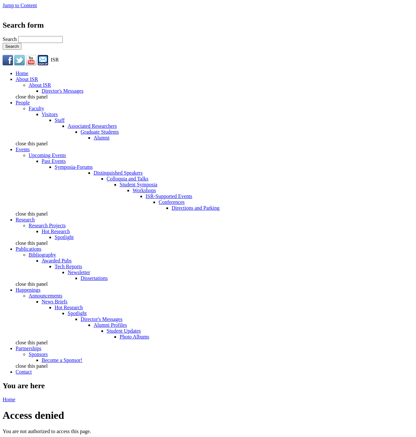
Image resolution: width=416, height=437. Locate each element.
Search (10, 39)
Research (25, 219)
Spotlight (64, 237)
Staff (60, 120)
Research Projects (47, 225)
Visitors (50, 114)
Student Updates (124, 331)
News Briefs (55, 301)
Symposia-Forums (74, 167)
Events (23, 149)
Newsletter (79, 272)
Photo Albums (134, 336)
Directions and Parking (196, 208)
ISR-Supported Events (169, 196)
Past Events (54, 161)
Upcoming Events (47, 155)
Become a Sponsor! (62, 360)
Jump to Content (20, 5)
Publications (28, 249)
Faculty (36, 108)
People (23, 102)
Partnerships (28, 348)
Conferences (172, 202)
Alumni (102, 137)
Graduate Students (100, 132)
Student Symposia (138, 184)
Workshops (144, 190)
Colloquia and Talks (127, 178)
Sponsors (38, 354)
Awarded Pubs (57, 260)
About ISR (27, 79)
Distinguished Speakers (118, 173)
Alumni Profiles (110, 325)
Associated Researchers (92, 126)
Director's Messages (63, 91)
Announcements (45, 295)
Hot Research (56, 231)
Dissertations (94, 278)
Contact (24, 372)
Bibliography (42, 255)
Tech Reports (68, 266)
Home (22, 73)
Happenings (28, 290)
